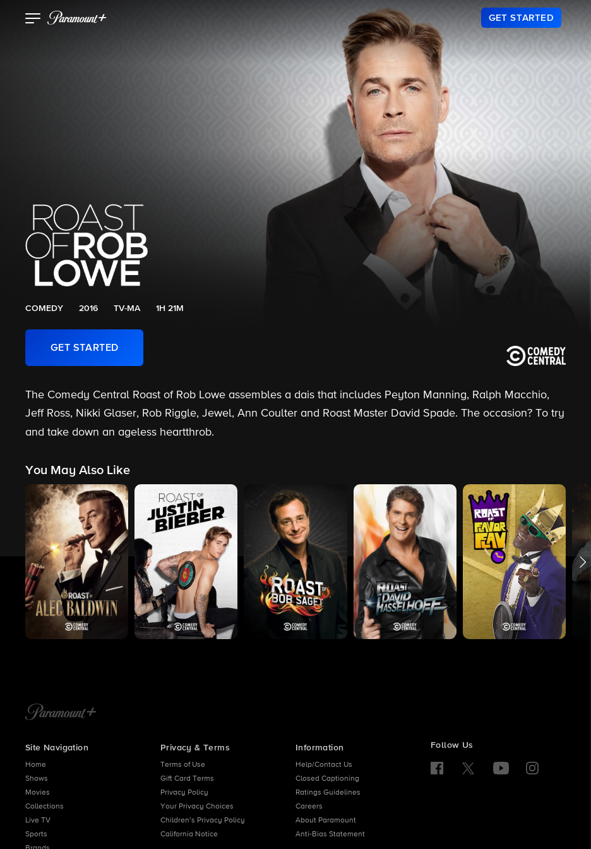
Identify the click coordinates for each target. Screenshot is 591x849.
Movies (37, 793)
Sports (36, 834)
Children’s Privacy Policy (202, 820)
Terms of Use (182, 765)
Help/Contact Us (324, 765)
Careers (309, 806)
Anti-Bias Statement (330, 834)
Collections (44, 806)
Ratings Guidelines (328, 793)
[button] (33, 19)
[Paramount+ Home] (61, 713)
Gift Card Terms (187, 779)
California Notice (189, 834)
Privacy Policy (184, 793)
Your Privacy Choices (197, 806)
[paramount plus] (77, 18)
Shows (36, 779)
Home (35, 765)
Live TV (38, 820)
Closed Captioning (327, 779)
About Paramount (326, 820)
